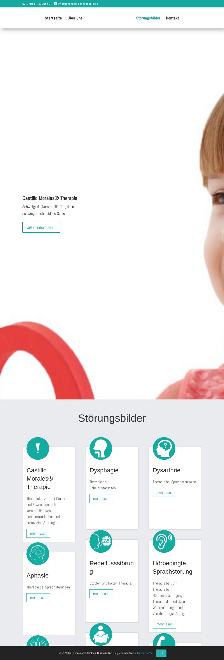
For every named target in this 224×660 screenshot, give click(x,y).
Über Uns (75, 19)
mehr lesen (38, 533)
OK (161, 653)
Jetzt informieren (41, 227)
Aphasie (37, 575)
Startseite (53, 19)
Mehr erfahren (144, 653)
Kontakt (172, 19)
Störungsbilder (148, 19)
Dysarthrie (167, 470)
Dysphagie (103, 470)
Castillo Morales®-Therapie (40, 478)
